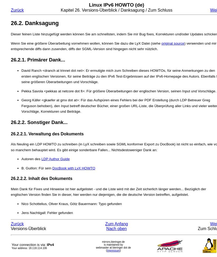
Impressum (113, 250)
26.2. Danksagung (35, 23)
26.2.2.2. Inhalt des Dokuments (41, 178)
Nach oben (116, 228)
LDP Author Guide (55, 159)
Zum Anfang (116, 224)
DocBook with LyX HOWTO (73, 168)
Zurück (17, 10)
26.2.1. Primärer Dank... (38, 60)
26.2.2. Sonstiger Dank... (39, 122)
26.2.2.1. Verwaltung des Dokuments (47, 134)
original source (172, 43)
